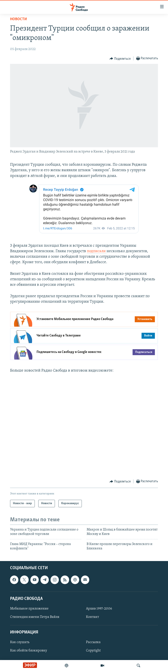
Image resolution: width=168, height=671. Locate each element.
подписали (97, 251)
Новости (18, 19)
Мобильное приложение (29, 608)
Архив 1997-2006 (99, 608)
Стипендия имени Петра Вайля (34, 617)
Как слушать (19, 642)
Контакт (92, 617)
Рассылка (93, 642)
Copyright (93, 650)
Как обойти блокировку (28, 650)
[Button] (120, 58)
